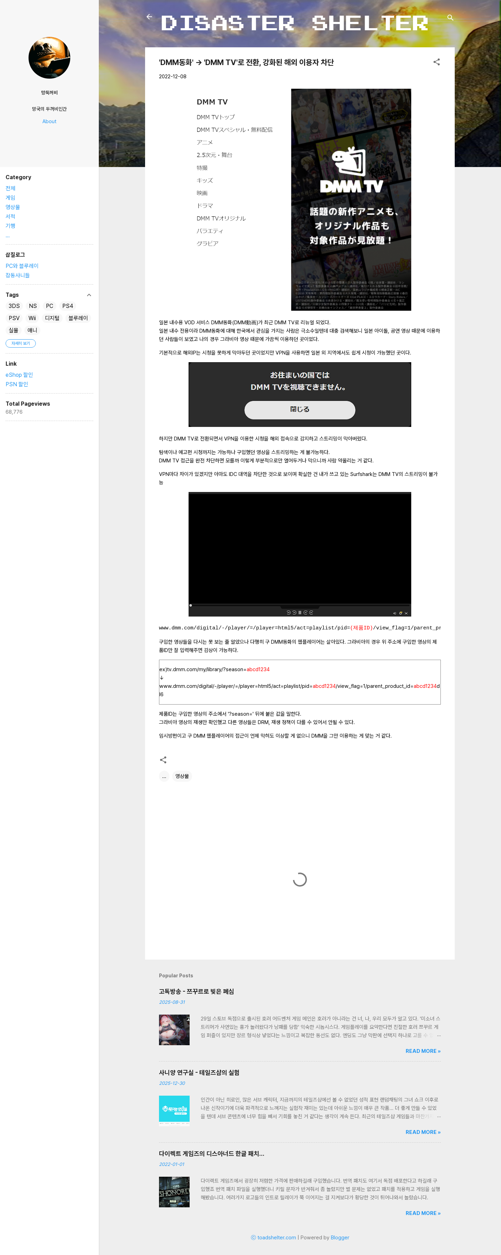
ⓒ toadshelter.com (273, 1237)
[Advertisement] (47, 479)
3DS (14, 306)
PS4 (67, 306)
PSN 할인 (17, 384)
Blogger (340, 1237)
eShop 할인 (19, 375)
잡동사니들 (18, 275)
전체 (10, 188)
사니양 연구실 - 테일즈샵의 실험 (199, 1072)
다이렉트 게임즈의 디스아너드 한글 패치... (211, 1153)
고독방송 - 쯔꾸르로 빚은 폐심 (196, 991)
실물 (13, 330)
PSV (14, 318)
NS (33, 306)
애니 (32, 330)
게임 (10, 197)
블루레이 (78, 318)
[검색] (450, 19)
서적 (10, 216)
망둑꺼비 (49, 92)
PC (49, 306)
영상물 (182, 776)
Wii (32, 318)
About (49, 121)
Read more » (423, 1051)
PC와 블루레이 (22, 266)
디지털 (52, 318)
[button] (436, 63)
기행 (10, 226)
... (164, 776)
